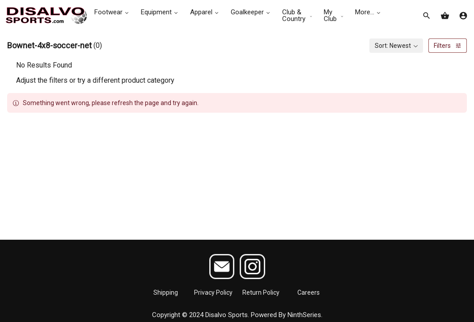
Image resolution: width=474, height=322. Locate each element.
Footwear (112, 12)
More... (368, 12)
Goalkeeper (251, 12)
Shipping (165, 292)
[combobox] (396, 45)
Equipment (160, 12)
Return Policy (260, 292)
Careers (308, 292)
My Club (334, 15)
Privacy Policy (213, 292)
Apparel (205, 12)
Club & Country (297, 15)
